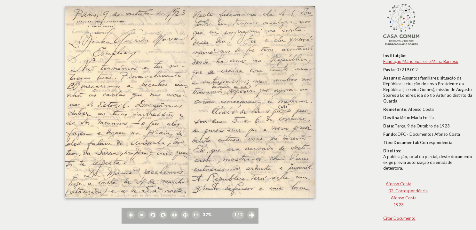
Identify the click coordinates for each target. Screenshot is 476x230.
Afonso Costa (398, 183)
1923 (398, 204)
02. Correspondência (408, 190)
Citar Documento (399, 218)
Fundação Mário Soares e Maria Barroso (420, 61)
